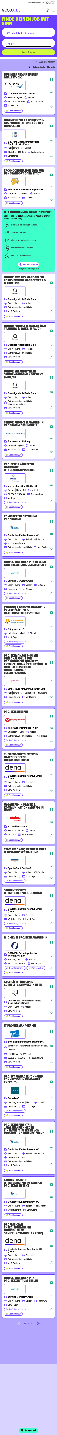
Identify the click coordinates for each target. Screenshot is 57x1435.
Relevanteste (39, 67)
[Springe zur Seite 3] (31, 1323)
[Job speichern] (51, 79)
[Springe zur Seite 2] (28, 1323)
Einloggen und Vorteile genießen (28, 269)
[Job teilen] (51, 92)
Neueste (51, 67)
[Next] (38, 1323)
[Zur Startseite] (11, 10)
